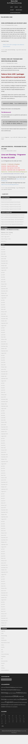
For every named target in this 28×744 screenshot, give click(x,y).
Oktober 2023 (4, 320)
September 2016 (4, 516)
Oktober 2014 (4, 569)
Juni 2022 (3, 357)
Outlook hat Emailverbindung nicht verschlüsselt (10, 202)
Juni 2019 (3, 440)
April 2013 (3, 609)
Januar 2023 (3, 341)
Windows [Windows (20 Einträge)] (9, 706)
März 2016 (3, 530)
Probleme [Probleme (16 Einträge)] (3, 702)
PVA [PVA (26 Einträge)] (19, 702)
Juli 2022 (3, 355)
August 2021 (3, 380)
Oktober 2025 (4, 265)
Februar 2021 (4, 394)
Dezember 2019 (4, 427)
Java (21, 7)
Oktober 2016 (4, 514)
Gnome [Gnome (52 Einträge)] (7, 696)
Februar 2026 (4, 256)
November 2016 (4, 512)
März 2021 (3, 392)
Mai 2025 (3, 277)
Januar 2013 (3, 615)
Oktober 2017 (4, 486)
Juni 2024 (3, 302)
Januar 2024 (3, 314)
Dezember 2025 (4, 261)
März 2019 (3, 447)
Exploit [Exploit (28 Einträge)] (14, 693)
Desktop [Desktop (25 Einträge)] (19, 690)
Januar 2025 (3, 286)
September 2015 (4, 544)
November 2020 (4, 401)
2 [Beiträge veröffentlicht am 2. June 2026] (5, 717)
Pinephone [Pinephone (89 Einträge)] (23, 699)
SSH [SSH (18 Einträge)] (9, 704)
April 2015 (3, 556)
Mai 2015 (3, 553)
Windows (3, 668)
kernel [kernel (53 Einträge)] (11, 696)
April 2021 (3, 390)
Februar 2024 (4, 311)
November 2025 (4, 263)
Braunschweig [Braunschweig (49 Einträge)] (9, 687)
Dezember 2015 (4, 537)
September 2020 (4, 406)
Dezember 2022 (4, 343)
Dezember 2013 (4, 592)
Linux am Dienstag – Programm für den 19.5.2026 (11, 209)
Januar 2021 (3, 397)
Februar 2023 (4, 339)
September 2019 (4, 433)
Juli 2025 (3, 272)
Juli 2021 (3, 383)
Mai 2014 (3, 581)
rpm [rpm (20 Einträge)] (21, 702)
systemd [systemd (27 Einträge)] (16, 704)
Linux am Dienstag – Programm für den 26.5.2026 (11, 206)
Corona (2, 638)
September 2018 (4, 461)
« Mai (2, 726)
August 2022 (3, 353)
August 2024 (3, 297)
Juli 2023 (3, 327)
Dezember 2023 (4, 316)
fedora (25, 137)
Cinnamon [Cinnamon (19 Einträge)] (20, 687)
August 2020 (3, 408)
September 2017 (4, 489)
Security (12, 9)
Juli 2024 (3, 300)
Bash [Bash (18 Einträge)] (4, 687)
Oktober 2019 (4, 431)
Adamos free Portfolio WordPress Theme (11, 730)
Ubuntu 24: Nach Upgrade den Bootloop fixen (14, 224)
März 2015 (3, 558)
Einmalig (11, 232)
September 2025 (4, 267)
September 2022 (4, 350)
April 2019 (3, 445)
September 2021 (4, 378)
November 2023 (4, 318)
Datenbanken (4, 640)
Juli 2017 (3, 493)
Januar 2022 (3, 369)
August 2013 (3, 599)
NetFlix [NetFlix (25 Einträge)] (15, 699)
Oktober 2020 (4, 403)
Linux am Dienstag (11, 49)
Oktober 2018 (4, 459)
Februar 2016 (4, 533)
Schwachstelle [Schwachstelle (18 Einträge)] (24, 702)
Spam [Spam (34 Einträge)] (7, 704)
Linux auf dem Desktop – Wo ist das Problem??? (14, 219)
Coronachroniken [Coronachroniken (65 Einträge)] (11, 690)
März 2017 (3, 503)
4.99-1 (16, 137)
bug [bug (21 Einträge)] (14, 687)
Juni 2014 (3, 579)
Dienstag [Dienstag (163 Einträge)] (4, 693)
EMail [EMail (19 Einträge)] (9, 693)
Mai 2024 (3, 304)
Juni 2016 (3, 523)
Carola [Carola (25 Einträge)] (16, 687)
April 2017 (3, 500)
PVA (2, 658)
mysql (2, 138)
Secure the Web (4, 661)
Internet (2, 647)
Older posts (4, 194)
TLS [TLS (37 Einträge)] (21, 704)
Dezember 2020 (4, 399)
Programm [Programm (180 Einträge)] (9, 702)
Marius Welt (14, 1)
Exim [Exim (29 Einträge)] (11, 693)
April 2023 (3, 334)
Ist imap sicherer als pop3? (6, 199)
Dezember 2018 (4, 454)
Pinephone (3, 656)
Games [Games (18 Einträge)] (3, 696)
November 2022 (4, 346)
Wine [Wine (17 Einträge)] (12, 706)
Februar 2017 (4, 505)
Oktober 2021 (4, 376)
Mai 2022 (3, 360)
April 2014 (3, 583)
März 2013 (3, 611)
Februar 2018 (4, 477)
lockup (2, 51)
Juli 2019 (3, 438)
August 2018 (3, 463)
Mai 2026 (3, 249)
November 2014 (4, 567)
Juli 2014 (3, 576)
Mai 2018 (3, 470)
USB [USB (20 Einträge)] (6, 706)
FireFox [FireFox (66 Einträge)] (24, 693)
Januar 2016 (3, 535)
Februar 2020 (4, 422)
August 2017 (3, 491)
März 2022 (3, 364)
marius (16, 25)
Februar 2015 (4, 560)
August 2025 (3, 270)
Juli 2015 (3, 549)
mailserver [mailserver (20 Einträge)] (11, 699)
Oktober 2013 (4, 597)
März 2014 (3, 586)
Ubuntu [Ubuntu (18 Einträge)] (24, 704)
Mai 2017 (3, 498)
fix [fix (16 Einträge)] (1, 696)
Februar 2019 (4, 450)
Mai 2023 (3, 332)
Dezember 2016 (4, 509)
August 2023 (3, 325)
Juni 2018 (3, 468)
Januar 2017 (3, 507)
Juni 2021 (3, 385)
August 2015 (3, 546)
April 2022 (3, 362)
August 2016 (3, 519)
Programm (10, 189)
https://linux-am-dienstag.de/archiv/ (10, 184)
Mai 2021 (3, 387)
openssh (5, 189)
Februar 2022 (4, 367)
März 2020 (3, 420)
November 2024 (4, 291)
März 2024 (3, 309)
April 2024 (3, 307)
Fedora (16, 7)
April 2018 (3, 473)
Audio (2, 633)
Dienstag (21, 187)
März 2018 (3, 475)
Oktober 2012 (4, 622)
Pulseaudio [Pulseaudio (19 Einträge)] (15, 702)
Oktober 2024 (4, 293)
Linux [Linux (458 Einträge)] (15, 696)
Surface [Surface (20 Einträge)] (12, 704)
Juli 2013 (3, 602)
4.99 (14, 137)
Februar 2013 (4, 613)
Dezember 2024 (4, 288)
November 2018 (4, 456)
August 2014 (3, 574)
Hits (7, 232)
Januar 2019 (3, 452)
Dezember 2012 (4, 618)
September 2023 (4, 323)
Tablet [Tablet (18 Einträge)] (19, 704)
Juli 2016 (3, 521)
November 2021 (4, 373)
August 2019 (3, 436)
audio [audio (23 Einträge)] (2, 687)
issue (22, 49)
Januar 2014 (3, 590)
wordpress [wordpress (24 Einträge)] (15, 706)
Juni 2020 (3, 413)
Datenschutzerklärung (15, 12)
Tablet (2, 665)
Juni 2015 (3, 551)
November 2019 (4, 429)
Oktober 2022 (4, 348)
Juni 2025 (3, 274)
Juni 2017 (3, 496)
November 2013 (4, 595)
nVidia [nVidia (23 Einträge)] (18, 699)
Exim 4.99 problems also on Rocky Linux (14, 23)
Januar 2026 (3, 258)
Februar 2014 (4, 588)
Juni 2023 (3, 330)
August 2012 (3, 625)
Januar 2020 (3, 424)
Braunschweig (19, 9)
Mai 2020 (3, 415)
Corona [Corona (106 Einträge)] (3, 690)
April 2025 (3, 279)
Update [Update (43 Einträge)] (3, 706)
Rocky (5, 51)
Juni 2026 (3, 247)
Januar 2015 (3, 563)
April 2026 (3, 251)
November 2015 (4, 539)
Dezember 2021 (4, 371)
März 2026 (3, 254)
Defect (19, 137)
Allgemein (7, 137)
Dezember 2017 (4, 482)
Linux (11, 7)
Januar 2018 (3, 479)
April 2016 (3, 528)
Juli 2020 (3, 410)
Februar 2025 (4, 284)
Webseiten (3, 232)
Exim (20, 49)
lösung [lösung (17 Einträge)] (7, 699)
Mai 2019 (3, 443)
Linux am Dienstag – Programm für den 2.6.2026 (10, 204)
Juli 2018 (3, 466)
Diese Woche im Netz (5, 642)
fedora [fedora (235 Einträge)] (19, 692)
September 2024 (4, 295)
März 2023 (3, 337)
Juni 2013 (3, 604)
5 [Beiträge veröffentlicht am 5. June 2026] (16, 717)
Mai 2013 (3, 606)
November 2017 (4, 484)
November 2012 (4, 620)
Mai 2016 (3, 526)
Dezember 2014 (4, 565)
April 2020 (3, 417)
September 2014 (4, 572)
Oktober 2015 (4, 542)
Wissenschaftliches (5, 670)
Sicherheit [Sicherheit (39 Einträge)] (3, 704)
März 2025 (3, 281)
